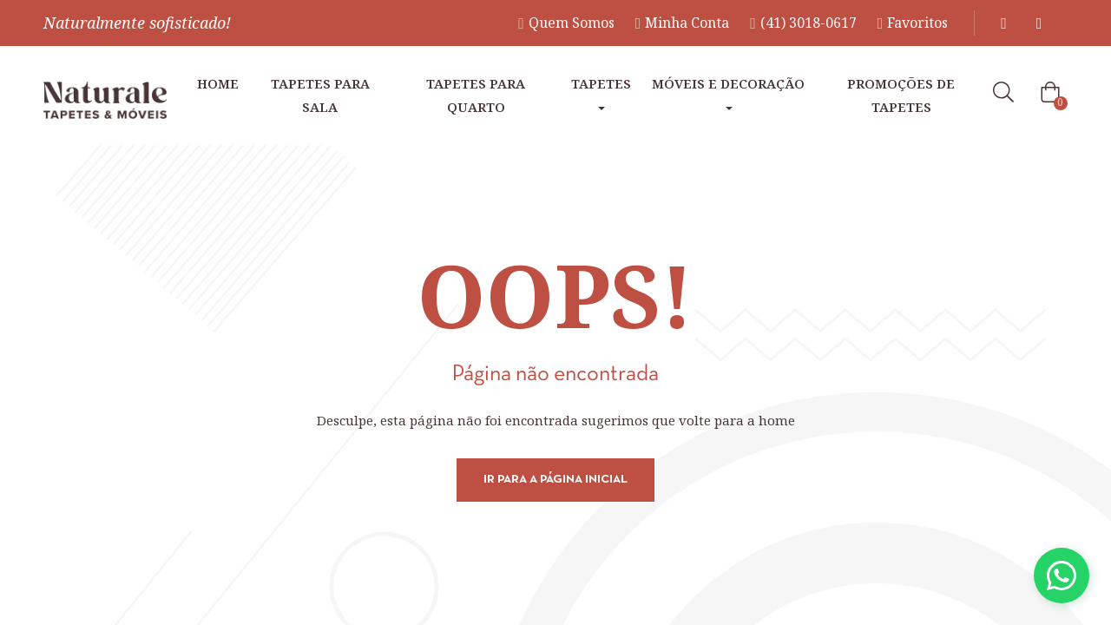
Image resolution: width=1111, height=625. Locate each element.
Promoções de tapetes (901, 95)
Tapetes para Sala (320, 95)
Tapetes (601, 92)
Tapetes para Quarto (475, 95)
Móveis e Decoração (728, 92)
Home (218, 83)
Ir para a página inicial (555, 479)
